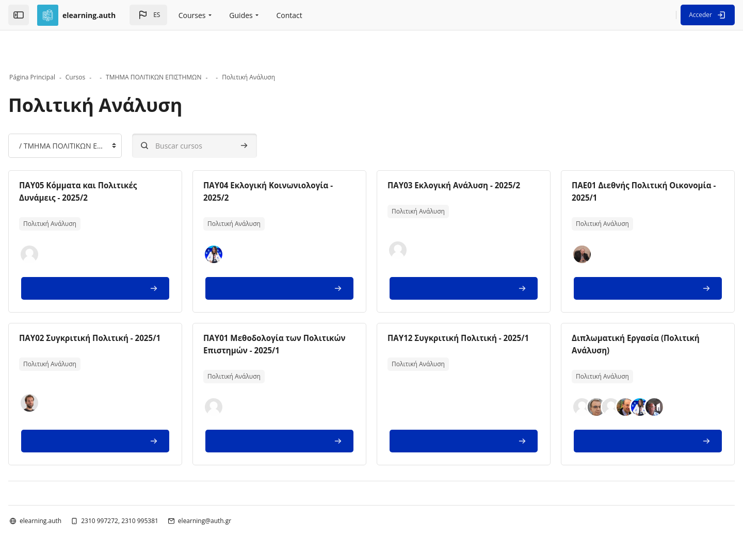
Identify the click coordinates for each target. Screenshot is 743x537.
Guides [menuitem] (240, 15)
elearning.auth (73, 489)
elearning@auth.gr (237, 489)
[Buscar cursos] (227, 115)
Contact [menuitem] (289, 15)
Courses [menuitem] (192, 15)
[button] (148, 15)
